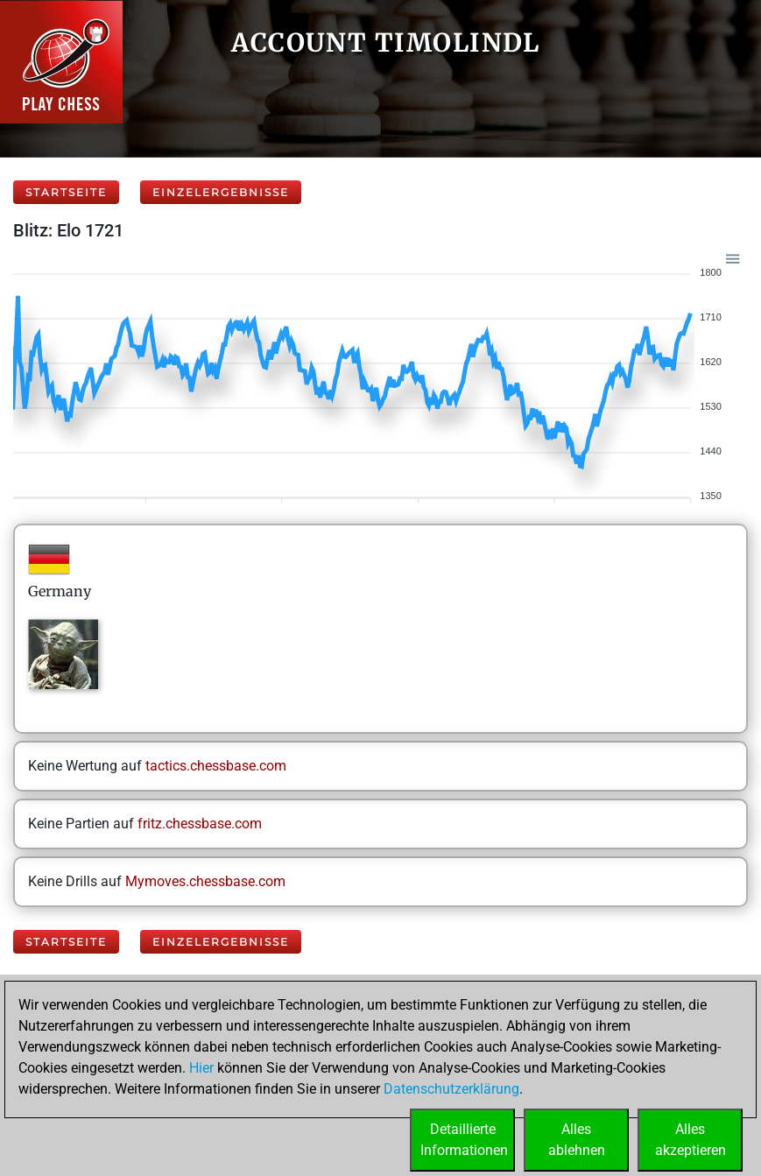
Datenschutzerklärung (451, 1089)
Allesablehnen (576, 1139)
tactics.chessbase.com (215, 765)
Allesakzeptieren (690, 1139)
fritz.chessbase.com (199, 823)
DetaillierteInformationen (464, 1139)
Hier (201, 1068)
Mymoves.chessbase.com (205, 881)
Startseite (66, 192)
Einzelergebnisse (220, 192)
